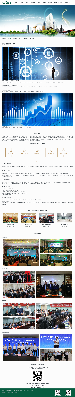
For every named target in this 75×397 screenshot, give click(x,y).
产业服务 (38, 2)
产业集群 (27, 2)
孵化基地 (33, 2)
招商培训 (16, 39)
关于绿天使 (21, 2)
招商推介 (10, 39)
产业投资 (44, 2)
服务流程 (55, 2)
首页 (16, 2)
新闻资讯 (61, 2)
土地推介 (33, 39)
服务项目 (50, 2)
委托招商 (4, 39)
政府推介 (27, 39)
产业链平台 (67, 2)
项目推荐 (21, 39)
